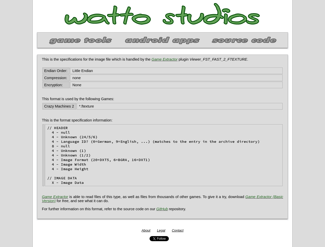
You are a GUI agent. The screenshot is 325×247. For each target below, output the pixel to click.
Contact (178, 230)
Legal (161, 230)
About (145, 230)
